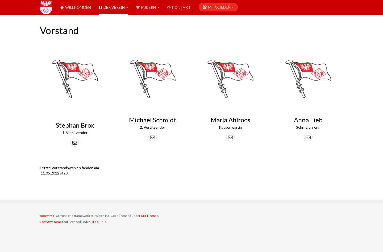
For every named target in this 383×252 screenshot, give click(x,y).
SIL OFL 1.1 (98, 222)
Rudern (147, 7)
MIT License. (150, 216)
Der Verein (113, 7)
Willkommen (75, 7)
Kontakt (179, 7)
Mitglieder (218, 7)
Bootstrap (47, 216)
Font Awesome (51, 222)
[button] (74, 142)
